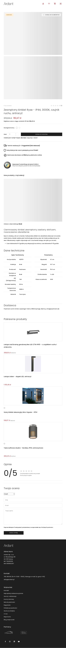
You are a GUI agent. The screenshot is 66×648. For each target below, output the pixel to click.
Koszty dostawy (9, 599)
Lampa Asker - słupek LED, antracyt (17, 376)
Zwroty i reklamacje (10, 596)
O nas (6, 614)
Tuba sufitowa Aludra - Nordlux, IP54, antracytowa (23, 448)
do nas (23, 138)
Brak (20, 224)
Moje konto (7, 617)
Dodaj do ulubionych (52, 15)
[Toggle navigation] (60, 3)
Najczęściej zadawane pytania (13, 593)
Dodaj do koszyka (41, 134)
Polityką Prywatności (47, 527)
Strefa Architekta (9, 611)
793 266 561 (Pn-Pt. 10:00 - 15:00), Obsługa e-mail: (19, 577)
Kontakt (6, 590)
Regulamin (7, 605)
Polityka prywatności (10, 608)
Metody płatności (9, 602)
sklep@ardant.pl (9, 579)
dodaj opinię (14, 533)
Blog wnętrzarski (9, 620)
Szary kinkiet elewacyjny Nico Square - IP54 (20, 412)
